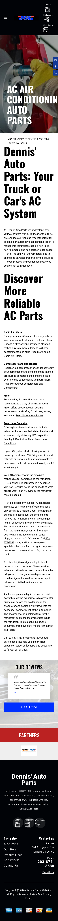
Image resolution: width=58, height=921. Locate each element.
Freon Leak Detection (15, 423)
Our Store (10, 849)
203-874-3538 (16, 637)
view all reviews (29, 707)
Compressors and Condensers (20, 363)
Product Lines (13, 854)
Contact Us (11, 865)
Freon (7, 395)
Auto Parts (11, 844)
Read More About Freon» (29, 415)
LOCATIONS (12, 860)
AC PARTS (21, 142)
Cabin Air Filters (13, 332)
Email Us (48, 872)
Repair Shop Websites (40, 890)
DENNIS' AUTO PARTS (20, 138)
